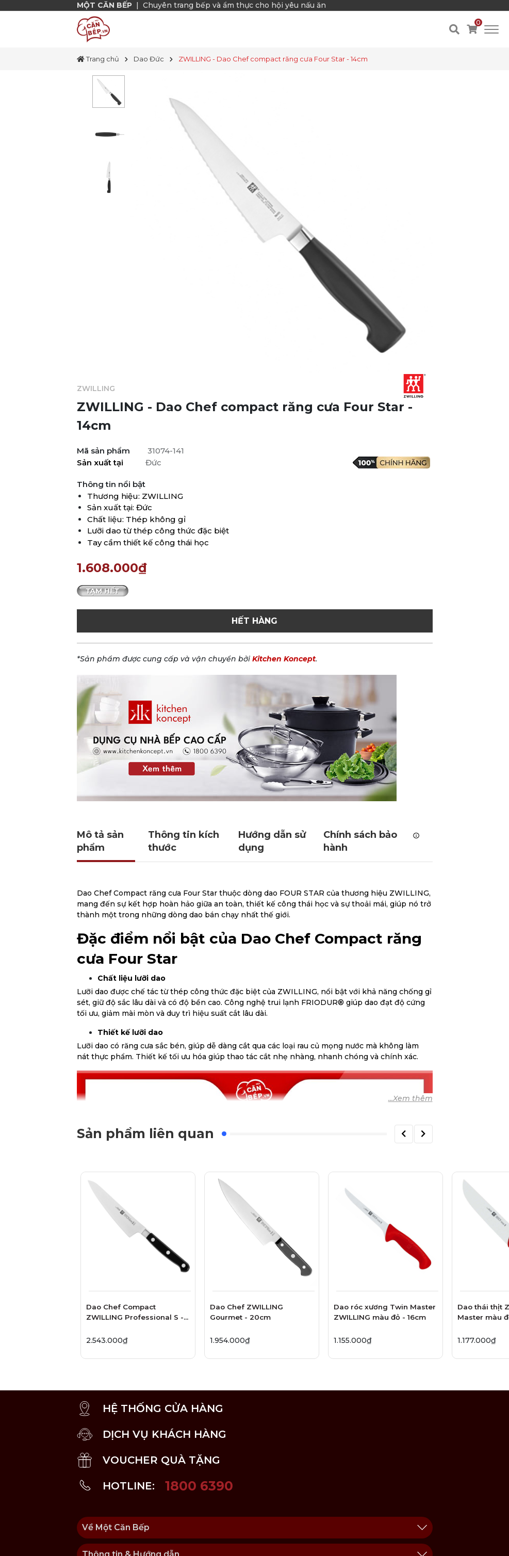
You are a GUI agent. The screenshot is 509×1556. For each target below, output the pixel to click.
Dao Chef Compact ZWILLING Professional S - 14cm (135, 1314)
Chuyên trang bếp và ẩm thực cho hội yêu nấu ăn (234, 5)
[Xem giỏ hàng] (472, 30)
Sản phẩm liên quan (145, 1133)
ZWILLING (96, 388)
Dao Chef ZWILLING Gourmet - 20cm (246, 1312)
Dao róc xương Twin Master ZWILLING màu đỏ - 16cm (385, 1312)
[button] (404, 1134)
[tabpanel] (108, 91)
